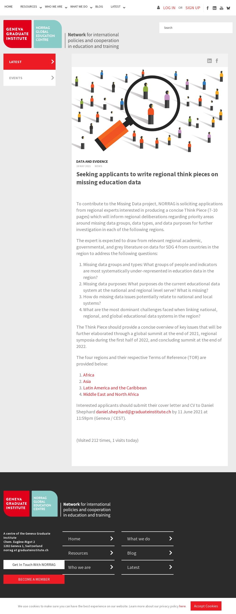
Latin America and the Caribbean (115, 388)
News (98, 166)
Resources (29, 6)
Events (15, 77)
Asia (87, 381)
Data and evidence (92, 161)
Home (9, 6)
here (182, 606)
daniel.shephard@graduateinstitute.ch (133, 411)
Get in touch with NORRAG (34, 564)
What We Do (79, 6)
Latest (116, 6)
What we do (138, 539)
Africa (88, 375)
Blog (99, 6)
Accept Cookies (206, 606)
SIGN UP (193, 7)
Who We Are (53, 6)
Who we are (79, 567)
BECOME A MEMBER (34, 579)
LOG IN (169, 7)
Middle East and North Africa (111, 394)
